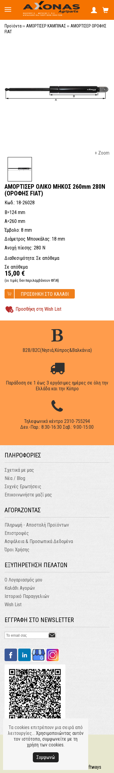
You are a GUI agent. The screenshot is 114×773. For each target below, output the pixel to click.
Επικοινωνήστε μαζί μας (28, 495)
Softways (92, 767)
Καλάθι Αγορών (20, 588)
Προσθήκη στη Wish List (38, 309)
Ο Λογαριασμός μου (23, 580)
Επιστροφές (17, 533)
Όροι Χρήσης (17, 550)
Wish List (13, 604)
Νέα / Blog (15, 478)
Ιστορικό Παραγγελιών (27, 596)
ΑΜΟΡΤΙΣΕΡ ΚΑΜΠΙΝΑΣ (46, 25)
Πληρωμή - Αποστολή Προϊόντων (37, 525)
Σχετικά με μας (19, 470)
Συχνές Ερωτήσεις (23, 486)
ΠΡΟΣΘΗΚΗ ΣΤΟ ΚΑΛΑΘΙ (45, 294)
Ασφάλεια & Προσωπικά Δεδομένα (39, 541)
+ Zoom (102, 153)
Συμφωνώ (45, 757)
